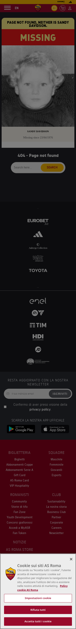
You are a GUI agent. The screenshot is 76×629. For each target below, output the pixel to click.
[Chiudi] (71, 559)
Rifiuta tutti (38, 610)
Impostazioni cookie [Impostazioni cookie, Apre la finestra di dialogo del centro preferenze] (38, 598)
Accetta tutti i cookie (38, 621)
